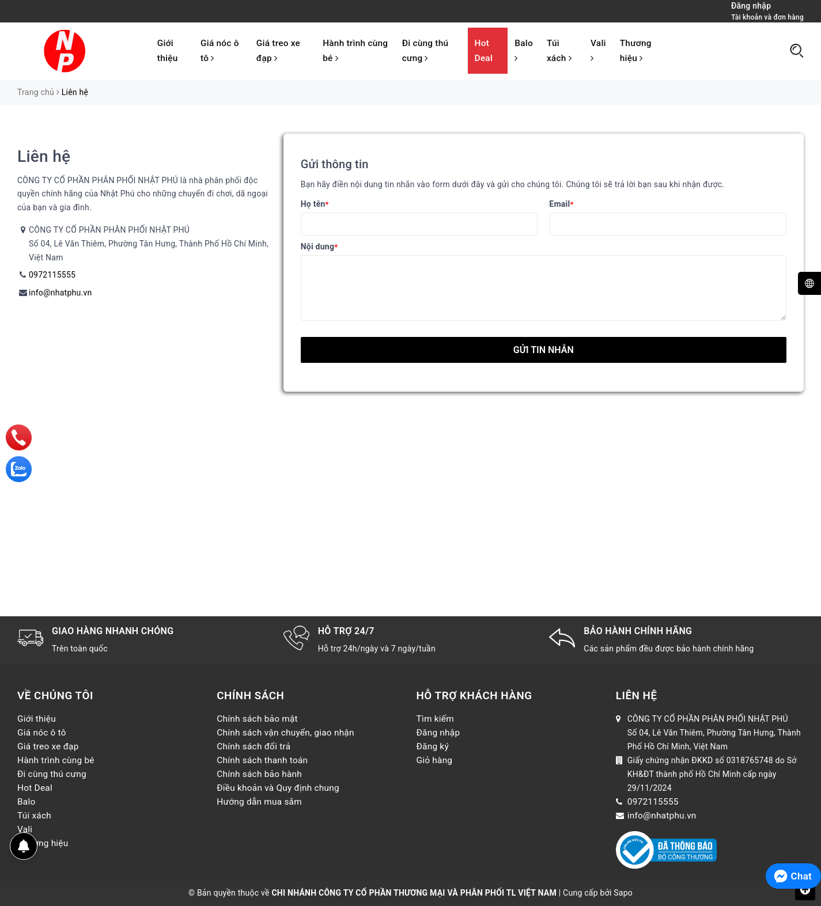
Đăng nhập (438, 732)
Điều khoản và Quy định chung (278, 788)
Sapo (623, 892)
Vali (598, 50)
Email (561, 204)
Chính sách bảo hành (259, 774)
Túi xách (559, 50)
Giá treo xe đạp (278, 50)
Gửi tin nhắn (543, 349)
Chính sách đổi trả (253, 746)
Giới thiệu (167, 50)
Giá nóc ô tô (219, 50)
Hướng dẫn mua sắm (259, 802)
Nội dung (319, 246)
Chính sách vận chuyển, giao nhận (285, 732)
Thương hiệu (636, 50)
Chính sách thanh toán (262, 760)
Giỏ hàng (435, 760)
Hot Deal (484, 50)
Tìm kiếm (435, 719)
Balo (523, 50)
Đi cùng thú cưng (425, 50)
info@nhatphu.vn (60, 292)
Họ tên (315, 204)
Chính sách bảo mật (257, 719)
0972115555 (52, 274)
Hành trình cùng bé (355, 50)
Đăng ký (433, 746)
